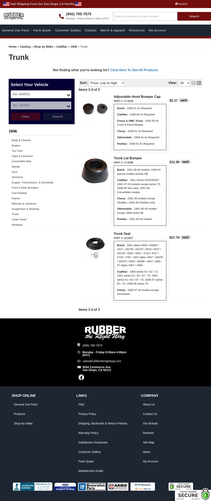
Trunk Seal (122, 233)
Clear (26, 116)
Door (15, 172)
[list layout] (199, 83)
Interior (16, 198)
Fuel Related (19, 193)
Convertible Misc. (22, 161)
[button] (162, 16)
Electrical (17, 177)
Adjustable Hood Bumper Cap (137, 96)
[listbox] (41, 94)
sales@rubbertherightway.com (102, 361)
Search (57, 116)
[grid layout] (193, 83)
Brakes (16, 145)
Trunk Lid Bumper (128, 158)
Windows (17, 224)
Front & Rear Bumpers (25, 187)
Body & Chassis (21, 140)
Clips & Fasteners (22, 156)
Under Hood (19, 219)
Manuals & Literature (24, 203)
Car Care (17, 150)
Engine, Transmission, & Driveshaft (32, 182)
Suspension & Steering (25, 208)
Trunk (15, 214)
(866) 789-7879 (92, 345)
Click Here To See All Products (134, 70)
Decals (16, 166)
